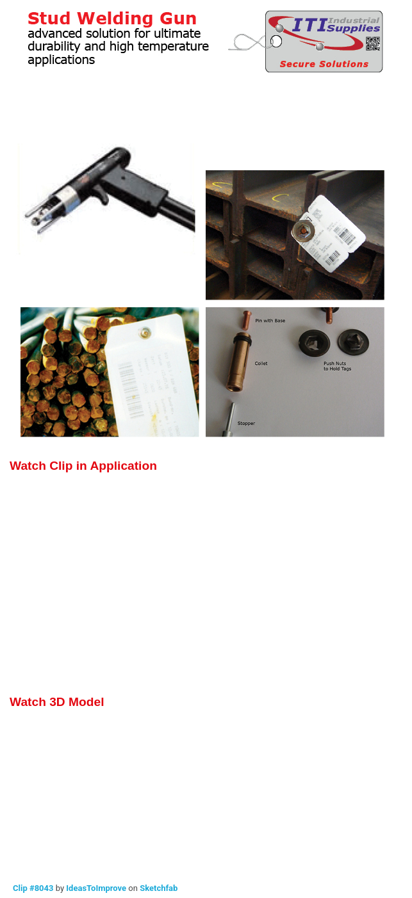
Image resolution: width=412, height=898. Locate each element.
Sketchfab (158, 888)
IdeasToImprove (96, 888)
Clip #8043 (33, 888)
